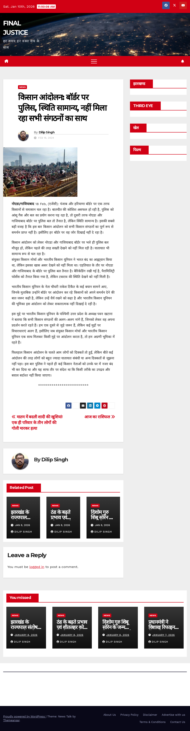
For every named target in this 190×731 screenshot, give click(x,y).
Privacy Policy (129, 714)
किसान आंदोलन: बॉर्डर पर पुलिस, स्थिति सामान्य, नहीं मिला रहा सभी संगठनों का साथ (62, 107)
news (22, 87)
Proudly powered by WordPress (24, 716)
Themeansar (11, 720)
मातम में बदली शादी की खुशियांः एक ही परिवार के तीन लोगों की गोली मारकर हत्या (37, 422)
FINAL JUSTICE (27, 685)
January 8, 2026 (26, 635)
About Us (109, 714)
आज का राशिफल (99, 416)
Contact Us (177, 722)
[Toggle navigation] (94, 61)
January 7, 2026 (163, 635)
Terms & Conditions (153, 722)
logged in (36, 567)
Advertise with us (173, 714)
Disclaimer (150, 714)
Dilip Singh (46, 132)
